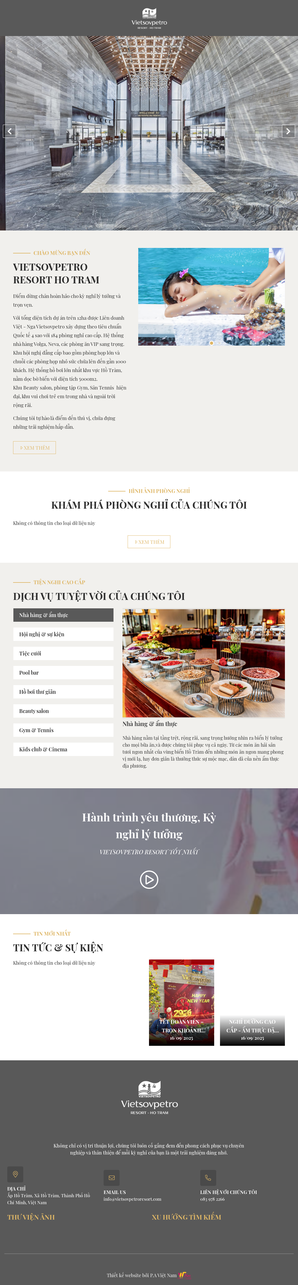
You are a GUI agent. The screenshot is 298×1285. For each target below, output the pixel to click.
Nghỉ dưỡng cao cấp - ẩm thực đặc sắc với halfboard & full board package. (252, 1026)
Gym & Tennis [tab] (36, 730)
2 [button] (219, 343)
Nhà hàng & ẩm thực (150, 724)
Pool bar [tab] (29, 672)
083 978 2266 (212, 1199)
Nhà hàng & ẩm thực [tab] (43, 615)
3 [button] (227, 343)
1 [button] (211, 343)
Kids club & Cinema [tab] (43, 749)
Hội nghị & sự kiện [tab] (41, 634)
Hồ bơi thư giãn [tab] (37, 691)
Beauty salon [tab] (34, 710)
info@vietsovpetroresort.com (132, 1199)
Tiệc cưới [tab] (30, 653)
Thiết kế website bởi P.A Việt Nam (142, 1275)
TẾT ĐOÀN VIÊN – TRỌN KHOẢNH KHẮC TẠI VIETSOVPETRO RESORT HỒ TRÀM (181, 1026)
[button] (288, 131)
